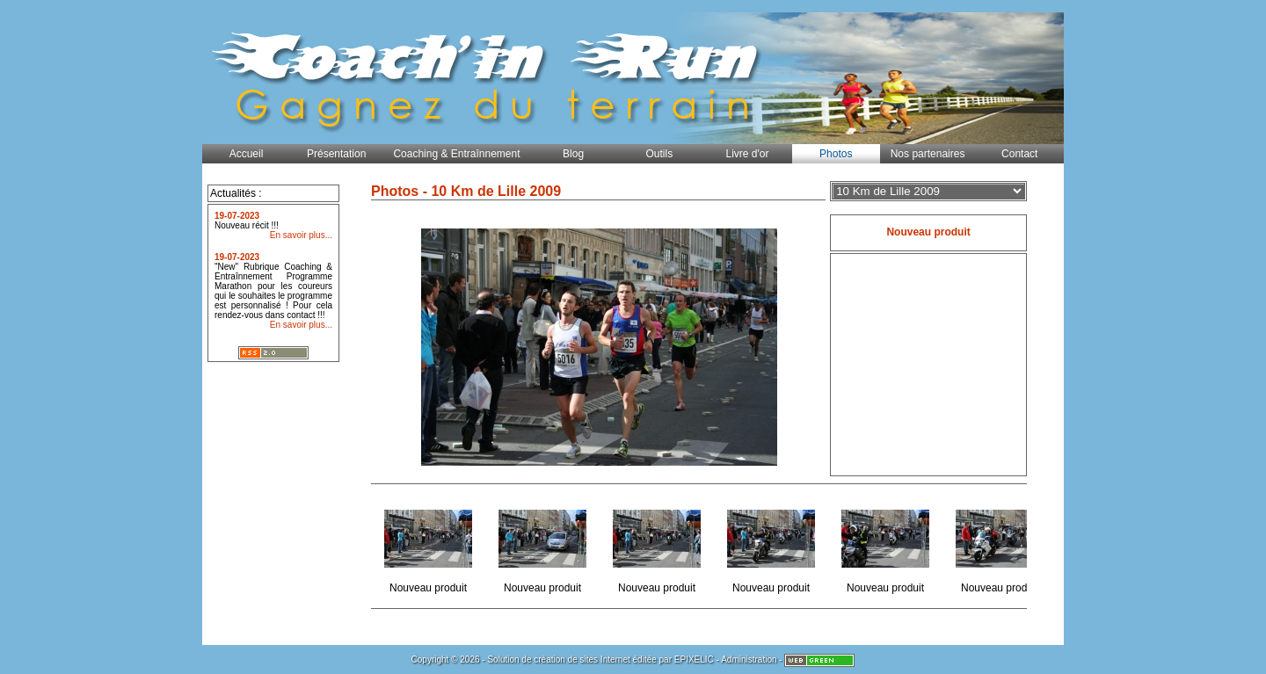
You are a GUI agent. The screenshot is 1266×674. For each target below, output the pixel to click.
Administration (748, 659)
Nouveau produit (429, 546)
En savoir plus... (301, 235)
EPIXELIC (694, 659)
